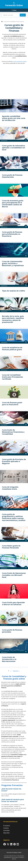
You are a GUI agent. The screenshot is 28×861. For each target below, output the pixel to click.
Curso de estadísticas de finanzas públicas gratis (12, 348)
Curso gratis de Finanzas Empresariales (12, 176)
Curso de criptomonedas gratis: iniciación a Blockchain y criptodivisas (13, 263)
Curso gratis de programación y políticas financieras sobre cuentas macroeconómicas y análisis (13, 517)
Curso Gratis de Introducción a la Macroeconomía (9, 659)
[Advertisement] (14, 83)
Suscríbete (6, 830)
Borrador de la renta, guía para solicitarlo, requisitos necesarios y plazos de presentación (13, 319)
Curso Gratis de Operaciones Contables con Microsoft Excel (14, 575)
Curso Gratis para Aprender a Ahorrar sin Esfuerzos (13, 603)
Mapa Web (6, 833)
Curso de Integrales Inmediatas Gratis (10, 488)
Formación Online (14, 5)
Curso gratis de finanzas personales (12, 631)
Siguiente (16, 671)
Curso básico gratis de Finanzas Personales (11, 547)
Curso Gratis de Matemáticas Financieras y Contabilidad (13, 432)
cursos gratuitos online (19, 61)
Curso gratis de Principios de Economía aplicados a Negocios (14, 461)
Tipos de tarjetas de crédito (13, 291)
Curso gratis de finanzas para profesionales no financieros (12, 234)
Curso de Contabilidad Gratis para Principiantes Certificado (12, 377)
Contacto (6, 828)
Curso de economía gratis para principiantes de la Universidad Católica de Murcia (12, 203)
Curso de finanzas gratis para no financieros (12, 403)
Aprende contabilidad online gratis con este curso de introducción (13, 118)
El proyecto (6, 825)
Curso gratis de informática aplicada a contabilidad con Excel (13, 147)
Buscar (23, 15)
